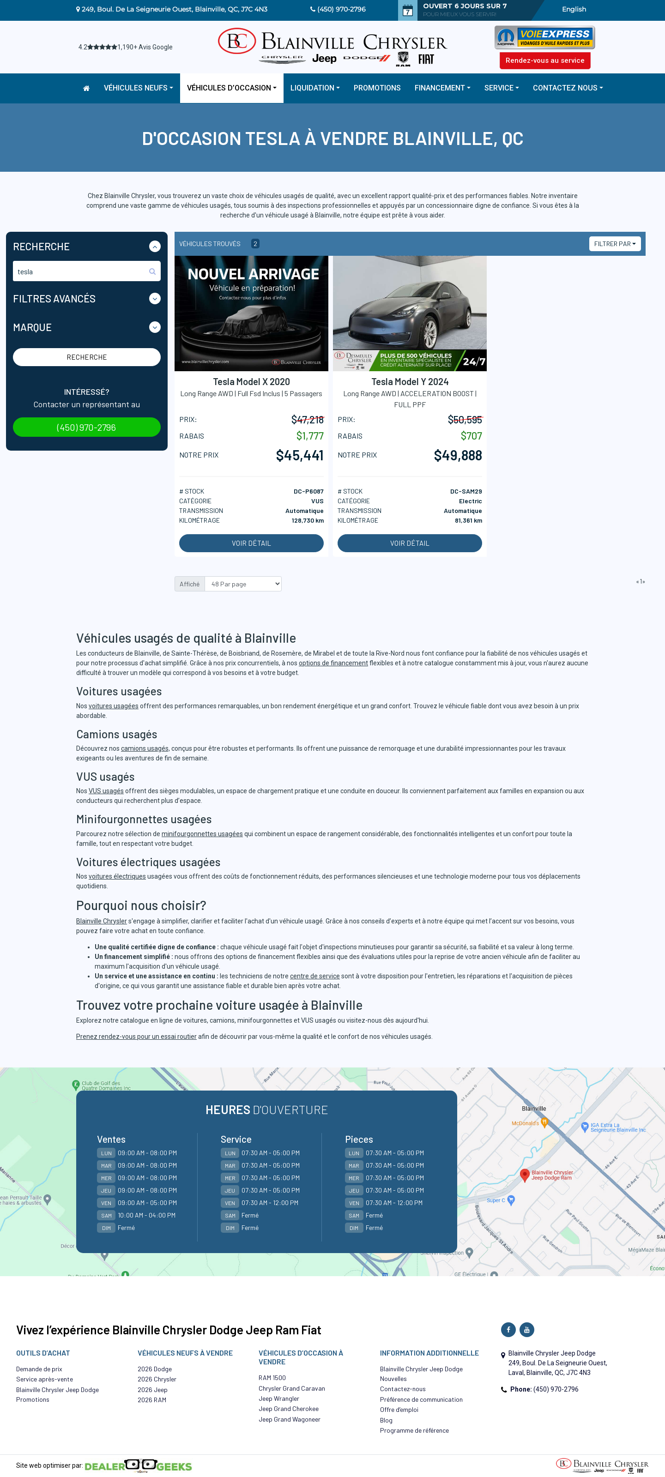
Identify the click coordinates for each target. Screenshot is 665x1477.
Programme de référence (414, 1430)
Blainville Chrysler (101, 921)
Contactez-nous (403, 1389)
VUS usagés (106, 791)
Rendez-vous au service (545, 60)
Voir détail (251, 543)
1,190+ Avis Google (145, 47)
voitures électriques (117, 876)
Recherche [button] (41, 246)
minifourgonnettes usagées (202, 834)
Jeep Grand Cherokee (289, 1408)
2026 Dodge (155, 1369)
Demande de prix (39, 1369)
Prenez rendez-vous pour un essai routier (136, 1036)
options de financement (333, 663)
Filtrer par (612, 243)
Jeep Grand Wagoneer (289, 1419)
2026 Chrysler (157, 1379)
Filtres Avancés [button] (54, 298)
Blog (386, 1420)
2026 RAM (152, 1400)
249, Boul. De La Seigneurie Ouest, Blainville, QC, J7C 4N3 (174, 9)
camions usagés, (145, 748)
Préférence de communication (421, 1399)
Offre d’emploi (399, 1409)
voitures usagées (114, 706)
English (574, 9)
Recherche (86, 357)
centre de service (315, 976)
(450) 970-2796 (341, 9)
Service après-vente (44, 1379)
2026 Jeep (153, 1389)
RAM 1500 (272, 1377)
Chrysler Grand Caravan (292, 1388)
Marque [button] (32, 327)
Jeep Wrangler (279, 1398)
